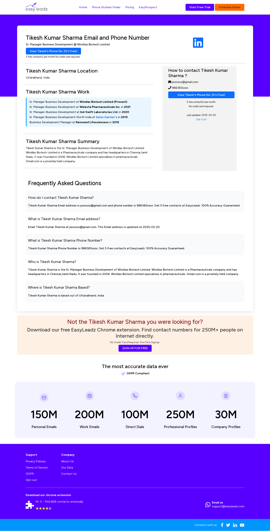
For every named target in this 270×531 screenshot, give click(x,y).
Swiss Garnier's (106, 117)
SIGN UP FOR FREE (135, 348)
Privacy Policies (36, 461)
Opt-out (31, 480)
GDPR (30, 474)
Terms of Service (37, 467)
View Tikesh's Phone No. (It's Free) (54, 51)
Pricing (129, 7)
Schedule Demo (230, 7)
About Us (67, 461)
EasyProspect (148, 7)
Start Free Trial (199, 7)
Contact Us (69, 474)
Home (83, 7)
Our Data (67, 467)
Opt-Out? (201, 119)
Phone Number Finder (106, 7)
